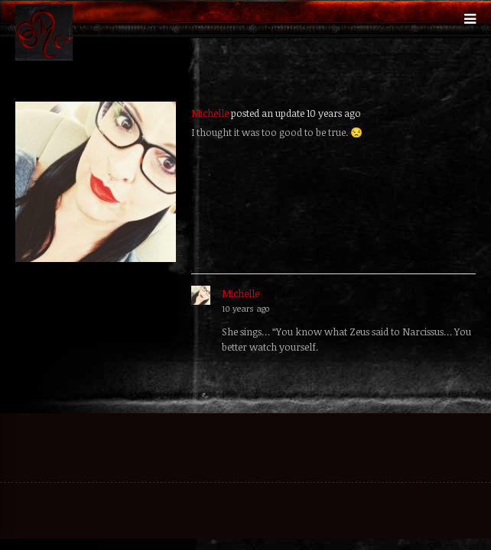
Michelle (210, 113)
